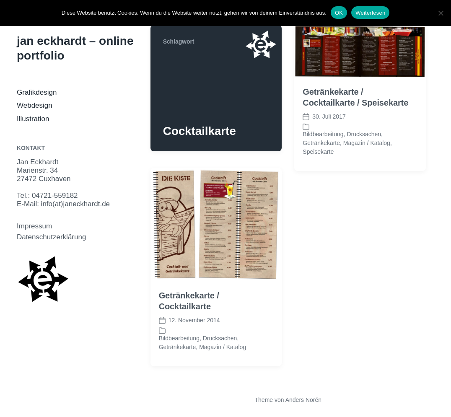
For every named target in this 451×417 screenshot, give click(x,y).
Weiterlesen (370, 13)
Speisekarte (318, 151)
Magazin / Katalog (366, 143)
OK (339, 13)
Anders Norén (303, 399)
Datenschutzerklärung (51, 237)
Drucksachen (364, 134)
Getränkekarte (321, 143)
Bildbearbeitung (323, 134)
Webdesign (34, 105)
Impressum (34, 226)
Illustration (33, 119)
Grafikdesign (37, 92)
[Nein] (440, 13)
